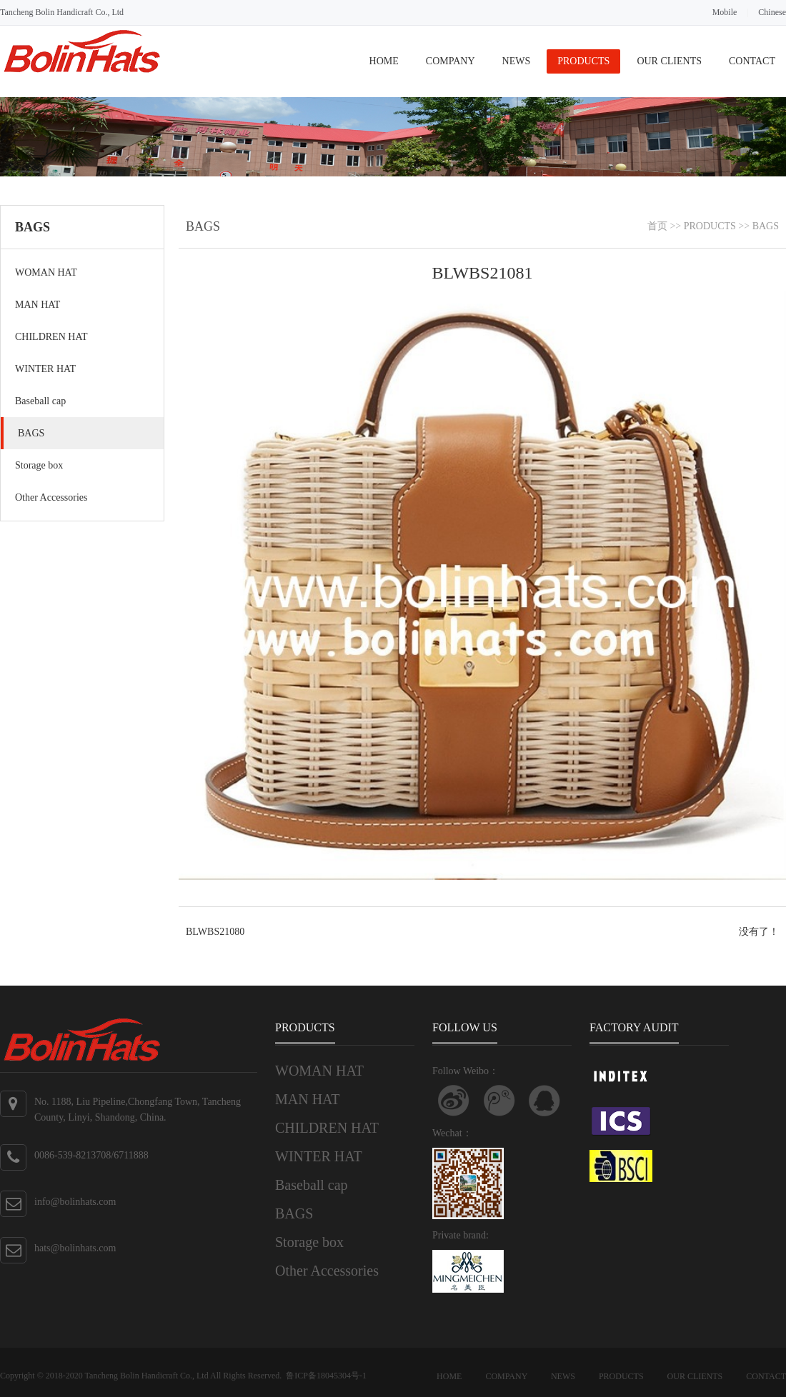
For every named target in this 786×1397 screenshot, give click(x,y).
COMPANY (450, 61)
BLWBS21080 (215, 931)
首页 (657, 226)
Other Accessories (51, 497)
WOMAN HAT (46, 272)
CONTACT (752, 61)
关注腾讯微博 (499, 1100)
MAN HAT (37, 304)
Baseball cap (40, 401)
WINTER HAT (45, 369)
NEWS (516, 61)
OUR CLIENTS (669, 61)
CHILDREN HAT (51, 336)
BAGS (31, 433)
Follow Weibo (453, 1100)
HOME (384, 61)
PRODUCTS (583, 61)
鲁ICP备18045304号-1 (326, 1376)
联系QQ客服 (544, 1100)
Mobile (724, 12)
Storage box (39, 465)
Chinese (772, 12)
